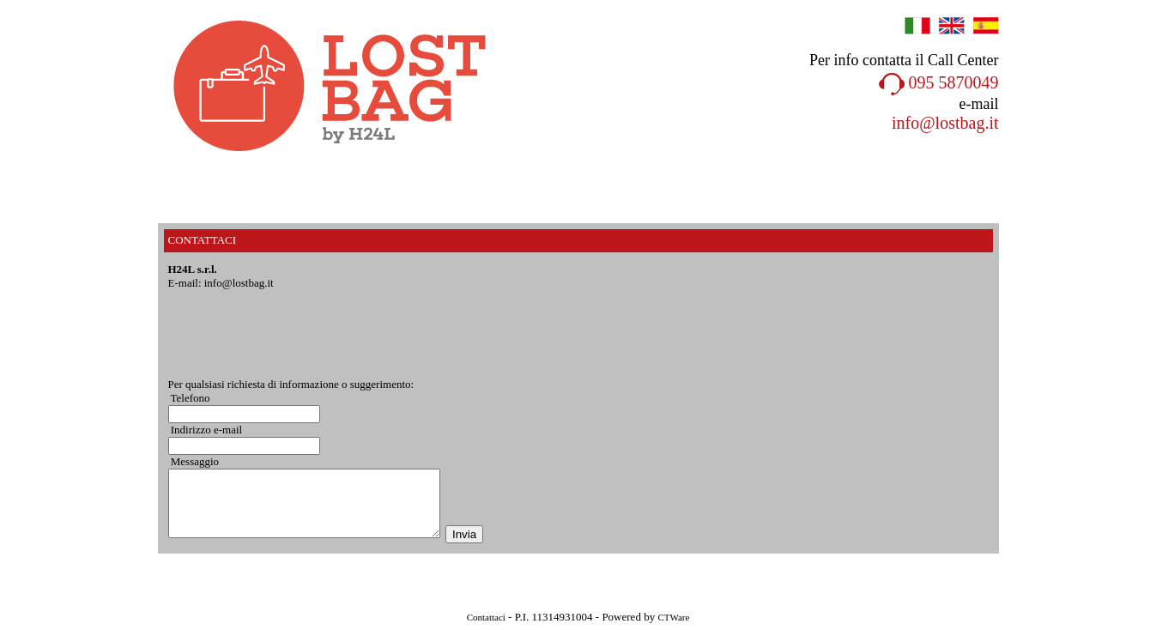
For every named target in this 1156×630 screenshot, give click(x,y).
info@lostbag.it (945, 122)
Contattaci (486, 617)
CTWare (673, 617)
